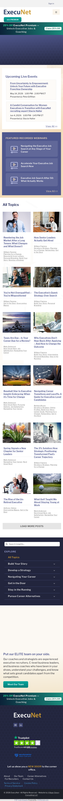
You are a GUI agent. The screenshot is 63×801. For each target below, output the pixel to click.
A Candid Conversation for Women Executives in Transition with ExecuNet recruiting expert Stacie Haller (30, 108)
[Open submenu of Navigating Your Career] (54, 577)
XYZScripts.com (43, 800)
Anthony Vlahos (10, 508)
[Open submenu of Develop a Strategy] (54, 570)
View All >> (51, 126)
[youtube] (15, 725)
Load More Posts (31, 526)
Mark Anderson (10, 346)
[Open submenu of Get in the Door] (54, 583)
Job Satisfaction (12, 350)
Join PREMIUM (13, 20)
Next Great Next (10, 349)
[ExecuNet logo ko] (27, 712)
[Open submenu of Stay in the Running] (54, 590)
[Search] (6, 544)
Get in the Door (10, 303)
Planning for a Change (13, 254)
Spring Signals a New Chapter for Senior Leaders (15, 451)
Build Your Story (40, 303)
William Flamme (10, 252)
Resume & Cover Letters (14, 256)
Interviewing (53, 355)
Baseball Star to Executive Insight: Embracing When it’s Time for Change (17, 394)
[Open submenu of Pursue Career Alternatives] (54, 596)
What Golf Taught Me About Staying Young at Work (46, 502)
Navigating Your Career (13, 409)
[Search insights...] (32, 544)
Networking (50, 250)
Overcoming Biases (11, 510)
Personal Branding (11, 258)
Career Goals (39, 412)
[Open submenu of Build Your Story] (54, 564)
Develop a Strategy (16, 260)
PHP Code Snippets (21, 800)
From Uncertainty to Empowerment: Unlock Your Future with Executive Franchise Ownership (29, 86)
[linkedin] (21, 725)
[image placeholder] (17, 212)
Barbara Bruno (40, 406)
